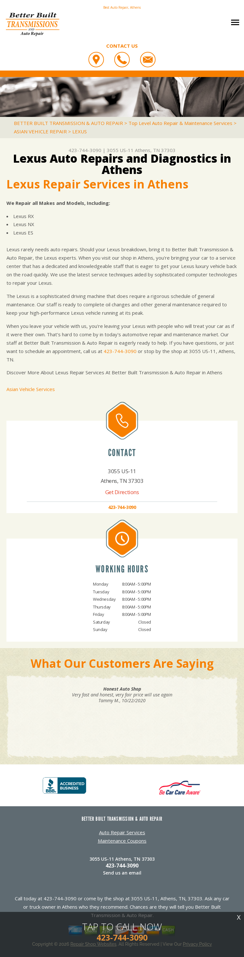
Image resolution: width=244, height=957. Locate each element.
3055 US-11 (120, 150)
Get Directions (122, 492)
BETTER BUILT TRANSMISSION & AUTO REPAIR (68, 123)
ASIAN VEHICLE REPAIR (40, 131)
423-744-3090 (84, 150)
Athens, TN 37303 (155, 150)
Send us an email (122, 873)
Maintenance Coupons (122, 840)
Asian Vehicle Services (30, 389)
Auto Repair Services (122, 832)
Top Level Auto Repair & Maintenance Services (180, 123)
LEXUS (79, 131)
